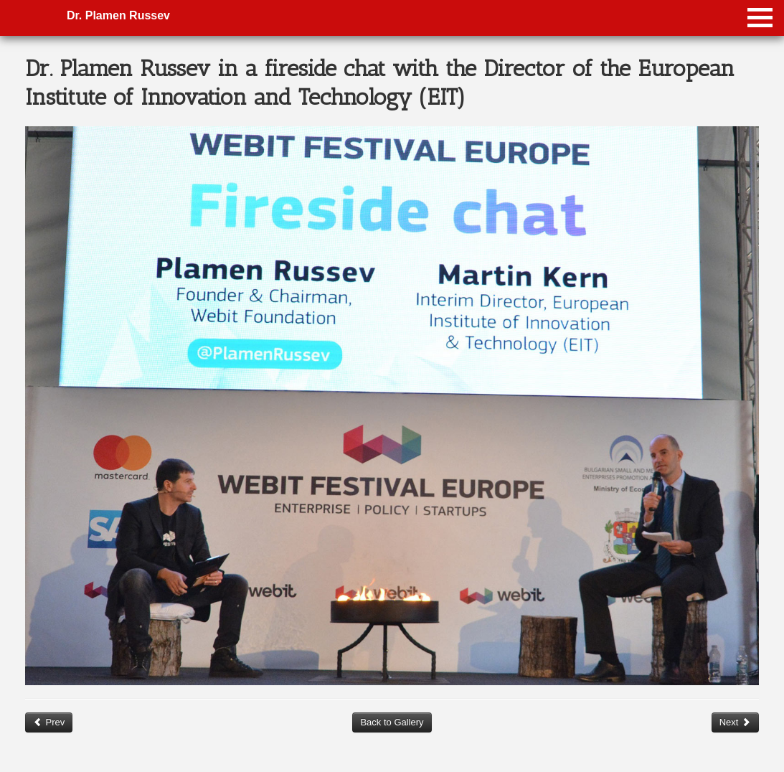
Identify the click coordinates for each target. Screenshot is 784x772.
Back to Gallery (391, 722)
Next (735, 722)
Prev (49, 722)
